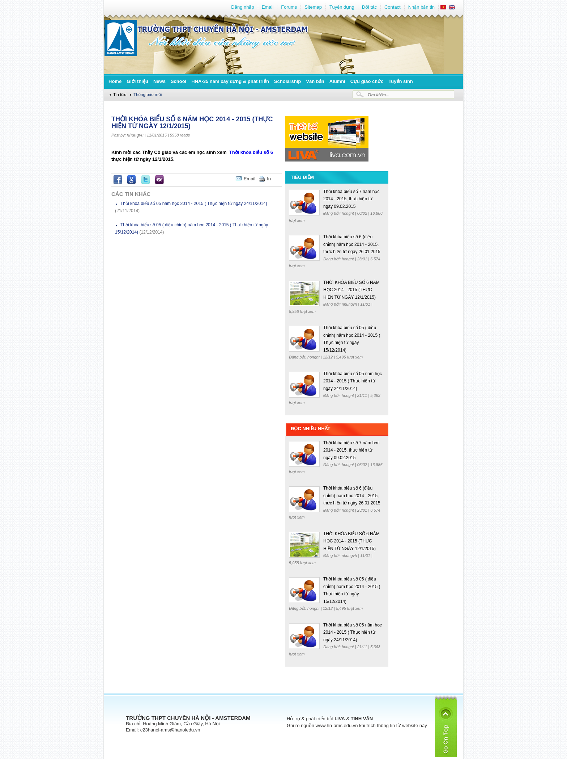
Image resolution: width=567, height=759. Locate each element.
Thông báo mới (147, 94)
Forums (289, 7)
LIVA (339, 718)
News (159, 81)
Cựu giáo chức (367, 81)
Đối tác (369, 7)
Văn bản (315, 81)
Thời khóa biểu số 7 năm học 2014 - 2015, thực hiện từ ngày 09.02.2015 (351, 199)
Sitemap (313, 7)
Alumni (337, 81)
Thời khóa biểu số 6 (251, 152)
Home (115, 81)
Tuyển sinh (400, 81)
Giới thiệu (137, 81)
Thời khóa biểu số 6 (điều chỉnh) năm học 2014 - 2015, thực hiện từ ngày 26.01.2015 (351, 244)
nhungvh (135, 135)
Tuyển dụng (341, 7)
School (178, 81)
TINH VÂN (362, 718)
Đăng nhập (242, 7)
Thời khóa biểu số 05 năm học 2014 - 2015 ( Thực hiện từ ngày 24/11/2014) (193, 203)
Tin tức (119, 94)
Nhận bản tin (421, 7)
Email (268, 7)
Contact (392, 7)
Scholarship (287, 81)
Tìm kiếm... (378, 94)
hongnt (348, 213)
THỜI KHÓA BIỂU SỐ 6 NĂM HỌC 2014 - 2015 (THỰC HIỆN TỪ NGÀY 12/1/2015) (351, 290)
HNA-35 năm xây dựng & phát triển (230, 81)
